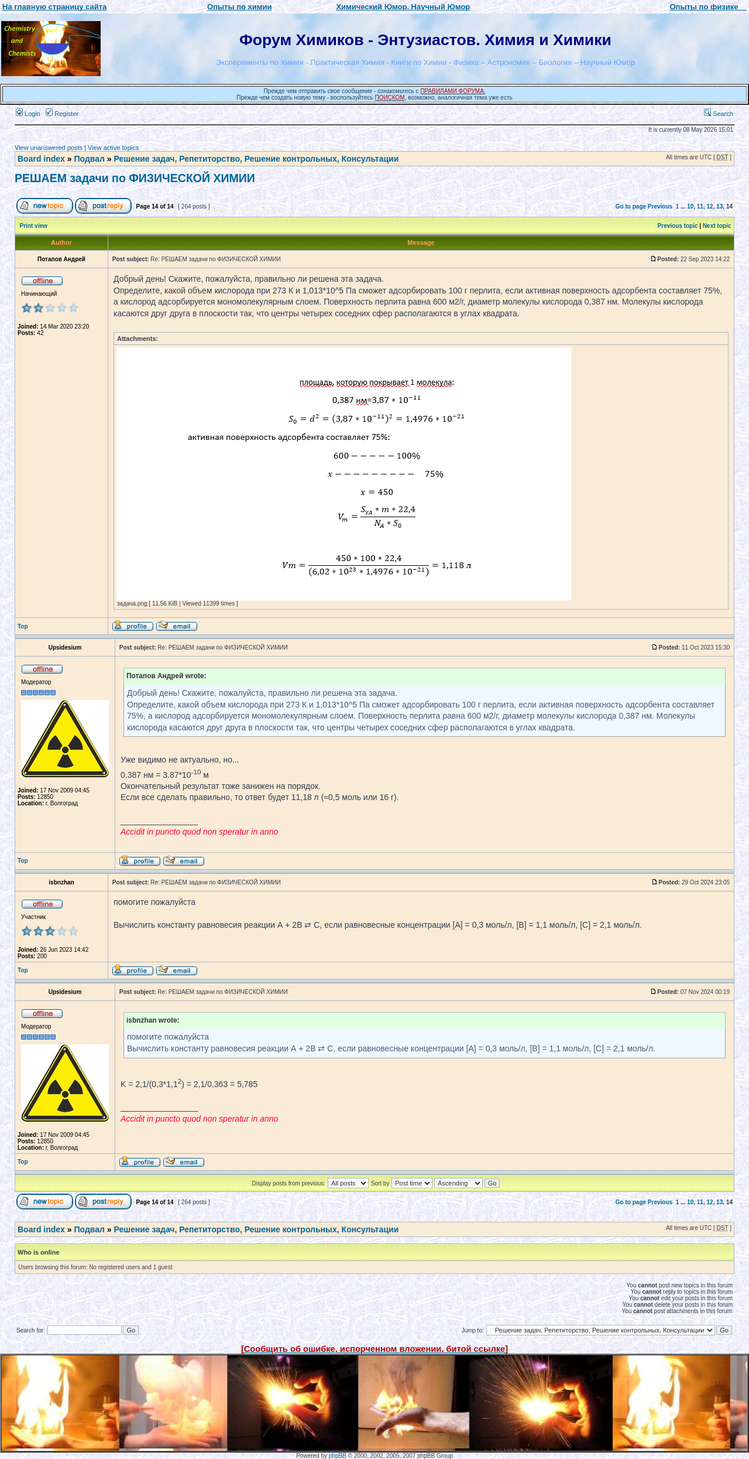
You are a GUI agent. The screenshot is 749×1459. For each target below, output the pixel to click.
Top (23, 626)
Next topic (717, 226)
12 (710, 206)
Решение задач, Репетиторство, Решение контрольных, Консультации (256, 158)
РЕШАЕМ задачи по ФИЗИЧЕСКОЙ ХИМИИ (135, 178)
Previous (660, 206)
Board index (41, 158)
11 (700, 206)
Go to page (631, 206)
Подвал (89, 158)
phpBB (337, 1456)
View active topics (113, 147)
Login (28, 113)
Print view (33, 226)
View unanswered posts (49, 147)
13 (719, 206)
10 (690, 206)
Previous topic (678, 226)
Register (62, 113)
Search (718, 113)
